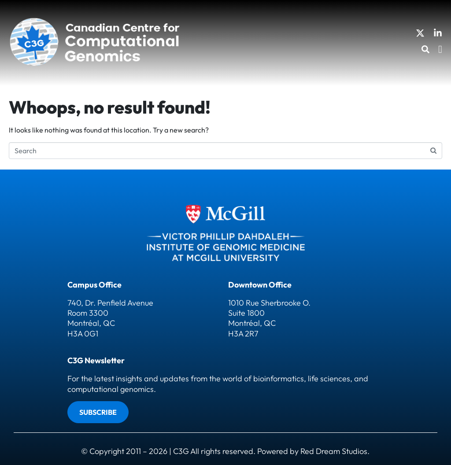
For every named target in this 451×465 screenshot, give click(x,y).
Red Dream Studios (333, 451)
